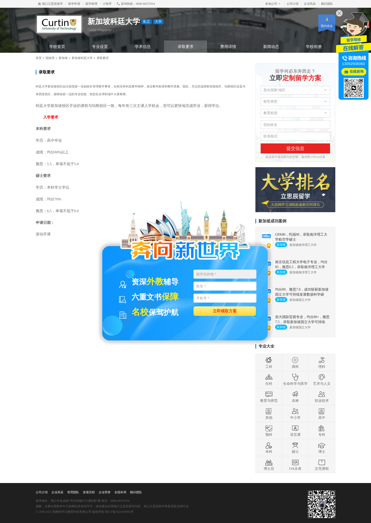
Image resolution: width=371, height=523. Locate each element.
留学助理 (91, 3)
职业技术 (322, 397)
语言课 (295, 431)
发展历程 (89, 492)
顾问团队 (327, 3)
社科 (269, 380)
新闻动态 (271, 46)
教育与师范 (269, 397)
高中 (322, 414)
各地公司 (272, 3)
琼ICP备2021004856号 (119, 512)
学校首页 (57, 46)
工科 (269, 363)
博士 (322, 448)
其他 (269, 414)
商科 (295, 363)
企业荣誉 (105, 492)
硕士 (295, 448)
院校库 (50, 58)
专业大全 (266, 346)
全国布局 (120, 492)
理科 (322, 363)
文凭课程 (322, 465)
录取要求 (185, 46)
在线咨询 (357, 71)
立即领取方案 (225, 310)
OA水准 (295, 465)
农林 (295, 397)
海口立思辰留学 (50, 3)
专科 (322, 431)
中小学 (295, 414)
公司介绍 (293, 3)
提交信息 (295, 148)
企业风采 (310, 3)
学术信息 (143, 46)
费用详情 (228, 46)
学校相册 (314, 46)
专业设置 (100, 46)
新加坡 (63, 58)
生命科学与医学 (295, 380)
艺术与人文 (322, 380)
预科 (269, 431)
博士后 (269, 465)
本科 (269, 448)
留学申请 (74, 3)
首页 (39, 58)
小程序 (107, 3)
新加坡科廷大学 (82, 58)
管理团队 (73, 492)
